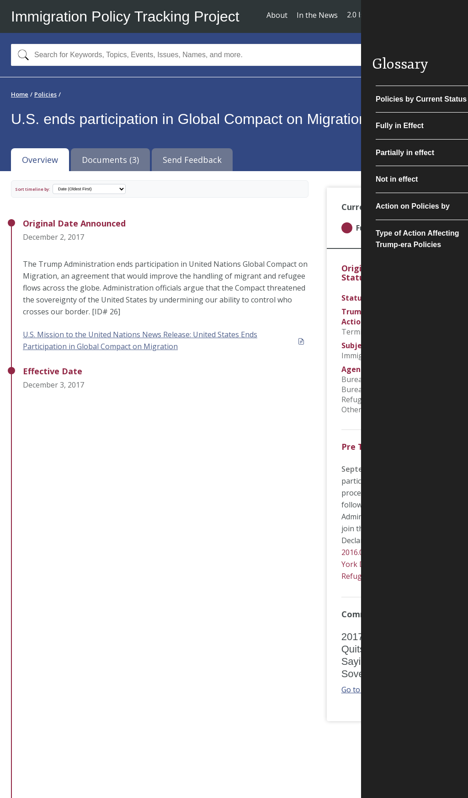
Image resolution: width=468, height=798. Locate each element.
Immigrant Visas (369, 355)
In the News (317, 15)
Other (351, 409)
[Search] (21, 55)
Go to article (367, 690)
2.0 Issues (363, 15)
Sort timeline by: (32, 189)
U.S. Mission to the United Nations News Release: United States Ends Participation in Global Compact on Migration (164, 340)
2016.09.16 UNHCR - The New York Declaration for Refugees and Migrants (391, 564)
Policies (45, 94)
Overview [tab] (40, 159)
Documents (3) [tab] (110, 159)
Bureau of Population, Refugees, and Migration (383, 394)
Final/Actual (389, 298)
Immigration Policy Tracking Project (125, 16)
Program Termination (370, 327)
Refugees (417, 345)
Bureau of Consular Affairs (387, 379)
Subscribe (423, 16)
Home (19, 94)
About (276, 15)
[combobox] (234, 55)
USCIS (422, 369)
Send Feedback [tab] (192, 159)
